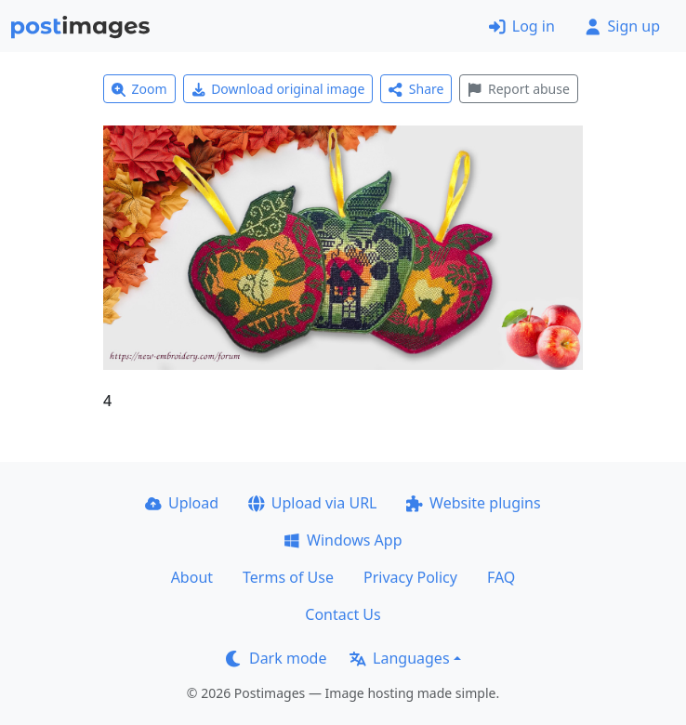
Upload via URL (312, 503)
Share (416, 89)
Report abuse (518, 89)
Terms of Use (288, 577)
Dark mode (276, 658)
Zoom (139, 89)
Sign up (622, 26)
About (192, 577)
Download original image (278, 89)
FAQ (501, 577)
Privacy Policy (410, 577)
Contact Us (342, 614)
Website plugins (473, 503)
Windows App (343, 540)
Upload (181, 503)
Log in (522, 26)
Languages (399, 658)
